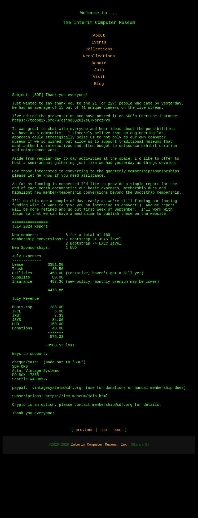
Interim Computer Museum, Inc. (100, 506)
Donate (99, 63)
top (103, 491)
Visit (99, 77)
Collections (99, 49)
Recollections (99, 56)
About (99, 35)
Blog (99, 83)
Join (99, 70)
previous (84, 491)
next (117, 491)
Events (99, 42)
